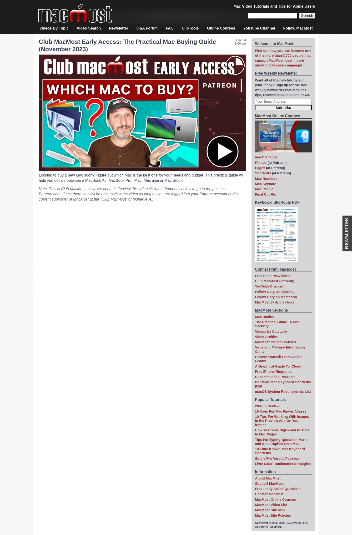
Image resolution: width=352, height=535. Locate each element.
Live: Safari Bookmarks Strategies (283, 464)
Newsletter (118, 28)
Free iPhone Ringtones (273, 371)
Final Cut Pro (266, 194)
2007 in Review (267, 406)
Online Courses (221, 28)
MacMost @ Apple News (274, 302)
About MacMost (268, 478)
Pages (260, 168)
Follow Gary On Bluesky (275, 292)
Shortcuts (263, 173)
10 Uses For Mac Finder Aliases (280, 411)
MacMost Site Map (270, 510)
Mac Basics (264, 317)
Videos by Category (271, 331)
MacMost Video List (271, 505)
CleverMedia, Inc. (296, 522)
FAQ (170, 28)
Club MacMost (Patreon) (274, 281)
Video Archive (266, 337)
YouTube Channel (259, 28)
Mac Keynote (265, 184)
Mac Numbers (266, 179)
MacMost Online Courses (275, 342)
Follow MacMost (298, 28)
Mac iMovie (264, 189)
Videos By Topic (54, 28)
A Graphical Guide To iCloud (278, 366)
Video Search (89, 28)
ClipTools (190, 28)
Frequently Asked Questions (278, 489)
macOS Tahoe (266, 157)
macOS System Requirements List (283, 392)
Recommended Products (275, 377)
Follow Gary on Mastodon (276, 297)
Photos (261, 163)
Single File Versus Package (277, 458)
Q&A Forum (147, 28)
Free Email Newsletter (273, 276)
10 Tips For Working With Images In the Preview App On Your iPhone (282, 421)
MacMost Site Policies (273, 515)
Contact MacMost (269, 494)
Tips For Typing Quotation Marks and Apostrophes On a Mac (281, 442)
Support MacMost (269, 483)
